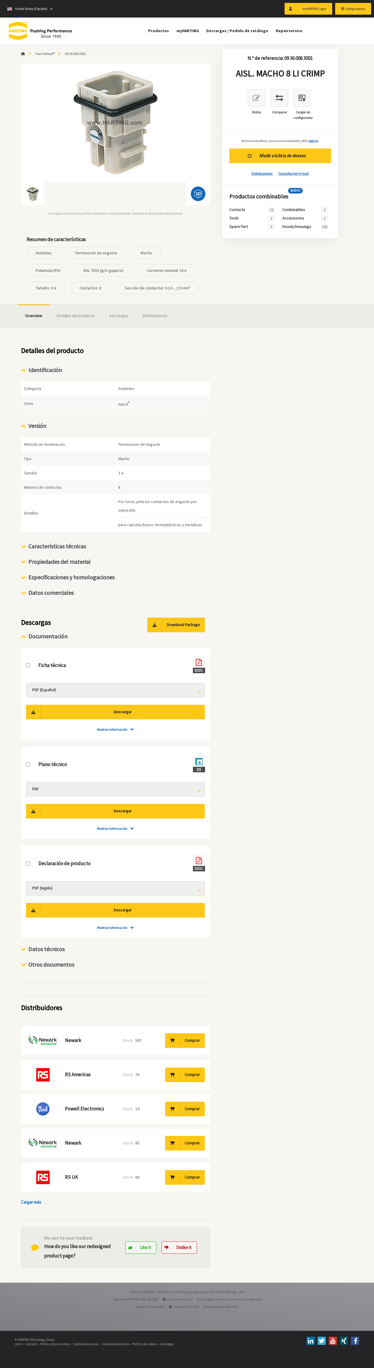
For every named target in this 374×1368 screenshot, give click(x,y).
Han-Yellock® (45, 53)
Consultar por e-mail (293, 173)
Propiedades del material (59, 561)
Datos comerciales (51, 592)
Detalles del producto (76, 315)
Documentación (47, 636)
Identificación (45, 370)
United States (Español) (27, 9)
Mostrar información (112, 729)
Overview (33, 315)
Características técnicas (57, 546)
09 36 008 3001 (75, 53)
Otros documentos (51, 964)
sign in (313, 141)
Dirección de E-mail (180, 1299)
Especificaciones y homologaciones (71, 577)
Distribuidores (262, 173)
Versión (37, 425)
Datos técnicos (46, 949)
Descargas (118, 315)
